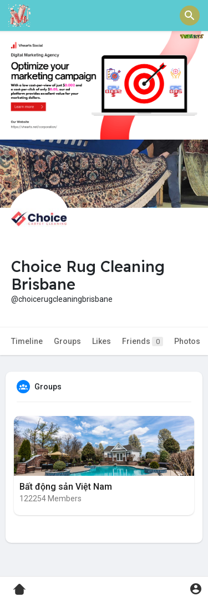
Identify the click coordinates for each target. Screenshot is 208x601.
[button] (190, 15)
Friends (142, 341)
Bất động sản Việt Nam (65, 486)
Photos (187, 341)
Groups (67, 341)
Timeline (27, 341)
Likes (101, 341)
